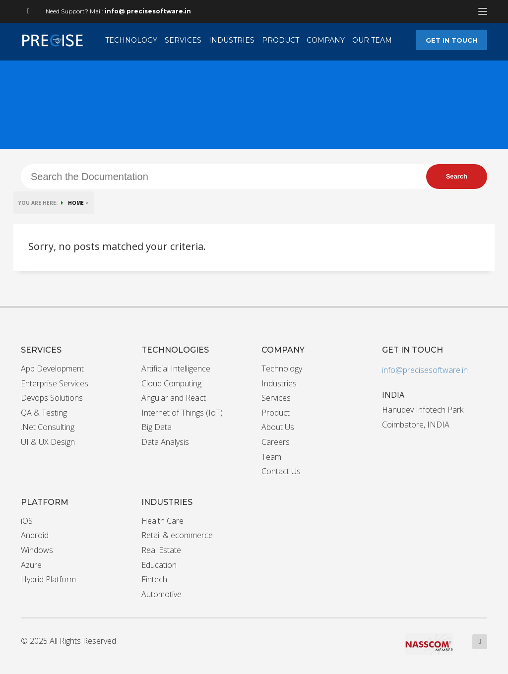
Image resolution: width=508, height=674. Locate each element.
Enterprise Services (54, 383)
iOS (27, 520)
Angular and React (173, 397)
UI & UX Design (48, 441)
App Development (52, 368)
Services (276, 397)
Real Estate (161, 550)
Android (35, 535)
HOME (76, 202)
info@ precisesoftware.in (148, 11)
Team (271, 456)
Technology (281, 368)
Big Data (156, 427)
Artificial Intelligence (175, 368)
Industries (279, 383)
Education (159, 564)
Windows (37, 550)
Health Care (162, 520)
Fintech (154, 579)
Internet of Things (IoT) (182, 412)
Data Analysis (165, 441)
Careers (275, 441)
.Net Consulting (47, 427)
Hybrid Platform (48, 579)
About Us (277, 427)
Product (275, 412)
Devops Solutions (52, 397)
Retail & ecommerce (177, 535)
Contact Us (281, 471)
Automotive (161, 594)
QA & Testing (44, 412)
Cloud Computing (171, 383)
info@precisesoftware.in (425, 370)
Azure (31, 564)
